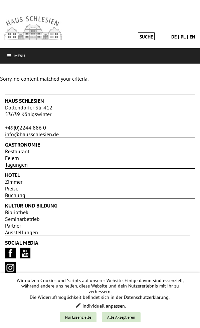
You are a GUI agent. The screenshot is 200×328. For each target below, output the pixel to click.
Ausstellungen (21, 232)
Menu (16, 55)
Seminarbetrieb (22, 219)
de (174, 37)
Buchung (15, 195)
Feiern (12, 158)
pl (183, 37)
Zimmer (13, 181)
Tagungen (16, 164)
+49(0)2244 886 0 (25, 127)
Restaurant (17, 151)
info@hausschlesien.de (32, 134)
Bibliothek (16, 212)
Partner (13, 225)
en (192, 37)
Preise (11, 188)
